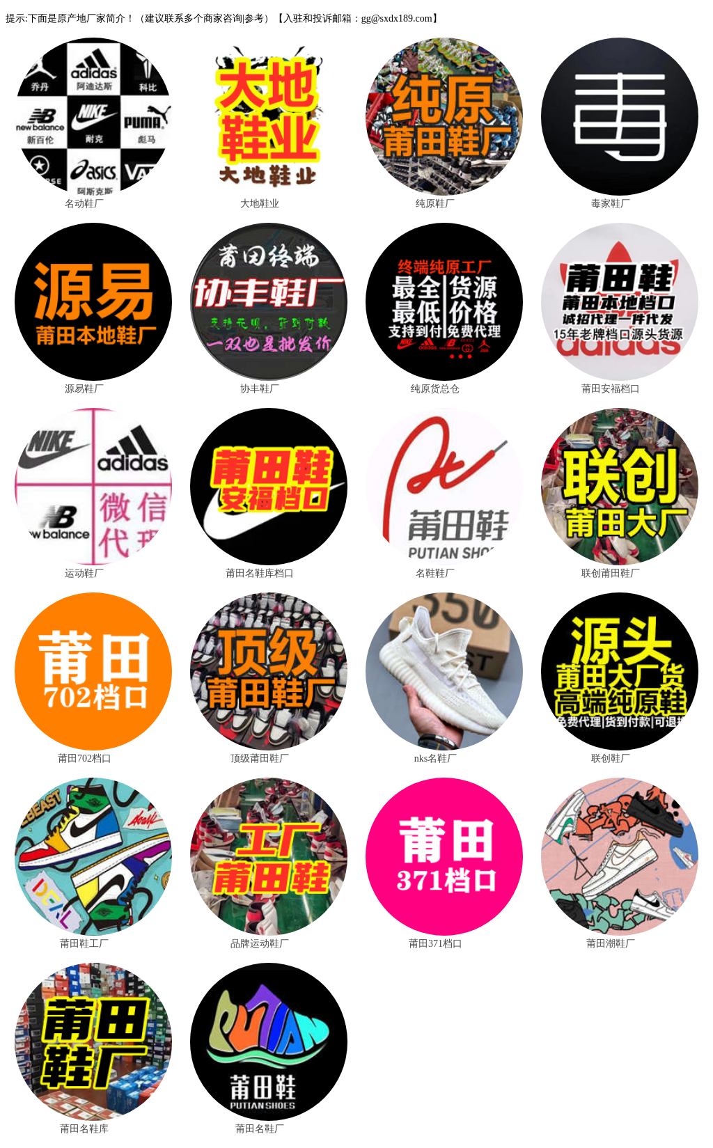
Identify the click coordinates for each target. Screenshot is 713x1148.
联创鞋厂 (610, 758)
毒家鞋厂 (610, 203)
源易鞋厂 (84, 389)
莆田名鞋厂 (259, 1129)
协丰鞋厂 (259, 389)
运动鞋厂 (84, 573)
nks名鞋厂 (435, 758)
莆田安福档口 (610, 389)
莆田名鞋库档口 (260, 573)
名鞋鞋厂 (435, 573)
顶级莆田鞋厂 (259, 758)
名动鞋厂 (84, 203)
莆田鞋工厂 (84, 943)
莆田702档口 (84, 758)
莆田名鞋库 (84, 1129)
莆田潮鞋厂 (610, 943)
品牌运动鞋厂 (259, 943)
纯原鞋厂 (435, 203)
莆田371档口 (435, 943)
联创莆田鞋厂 (610, 573)
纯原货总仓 (435, 389)
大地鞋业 (259, 203)
